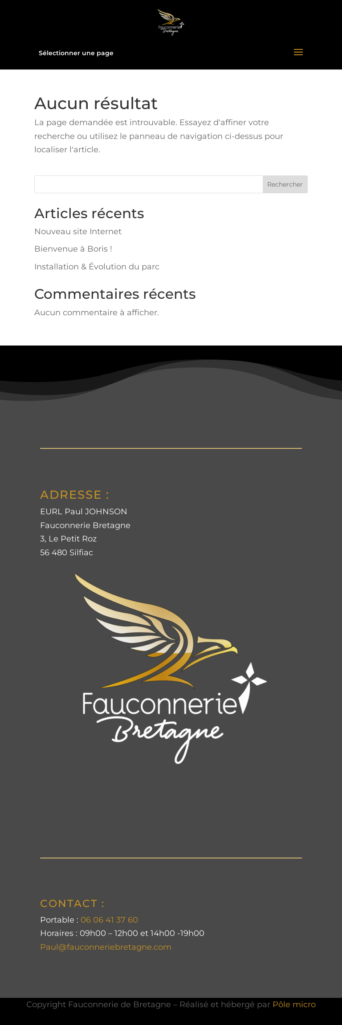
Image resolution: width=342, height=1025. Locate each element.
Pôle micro (294, 1004)
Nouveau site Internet (78, 231)
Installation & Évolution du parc (96, 267)
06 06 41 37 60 (109, 920)
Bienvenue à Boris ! (73, 249)
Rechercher (285, 184)
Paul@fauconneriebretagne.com (105, 947)
